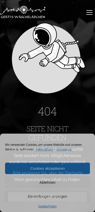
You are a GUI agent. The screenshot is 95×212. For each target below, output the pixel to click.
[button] (89, 12)
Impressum (64, 149)
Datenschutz (44, 149)
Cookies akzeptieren (47, 168)
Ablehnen (47, 182)
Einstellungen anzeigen (47, 196)
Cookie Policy (47, 206)
